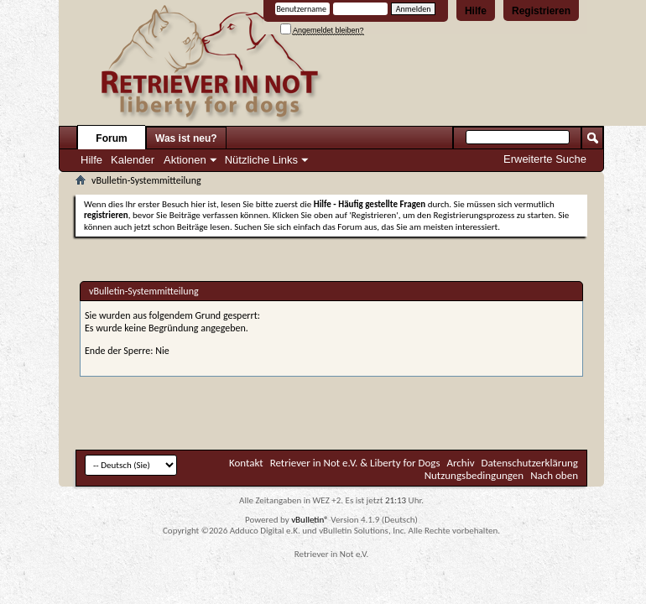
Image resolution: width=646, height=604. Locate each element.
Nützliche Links (261, 160)
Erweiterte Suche (544, 159)
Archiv (461, 462)
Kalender (132, 160)
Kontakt (246, 462)
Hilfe (476, 11)
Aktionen (185, 160)
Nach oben (554, 475)
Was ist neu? (186, 138)
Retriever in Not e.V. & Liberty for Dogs (355, 462)
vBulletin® (310, 519)
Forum (111, 138)
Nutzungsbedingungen (474, 475)
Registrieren (541, 11)
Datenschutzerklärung (530, 462)
